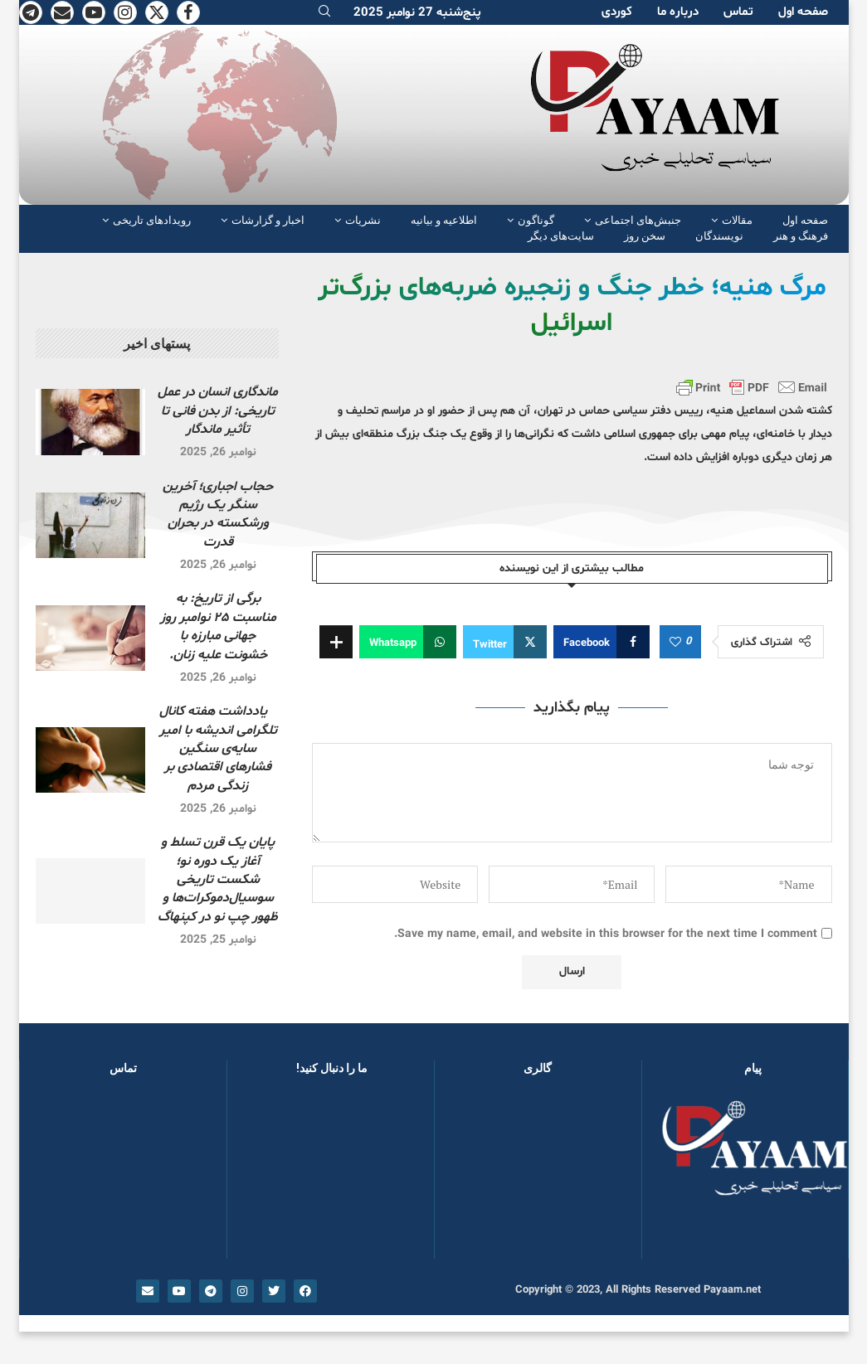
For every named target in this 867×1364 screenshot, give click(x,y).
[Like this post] (675, 642)
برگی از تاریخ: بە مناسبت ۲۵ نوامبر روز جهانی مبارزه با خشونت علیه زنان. (218, 626)
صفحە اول (803, 12)
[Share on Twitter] (505, 641)
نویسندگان (719, 236)
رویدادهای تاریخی (152, 220)
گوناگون (536, 220)
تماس (738, 12)
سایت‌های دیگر (561, 236)
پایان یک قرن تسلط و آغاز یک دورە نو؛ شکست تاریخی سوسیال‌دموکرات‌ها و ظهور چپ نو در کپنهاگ (218, 879)
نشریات (363, 220)
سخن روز (644, 236)
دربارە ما (678, 12)
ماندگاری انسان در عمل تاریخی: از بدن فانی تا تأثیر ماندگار (218, 411)
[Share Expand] (336, 641)
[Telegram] (30, 12)
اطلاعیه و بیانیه (444, 220)
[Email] (62, 12)
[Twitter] (156, 12)
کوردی (617, 12)
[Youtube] (93, 12)
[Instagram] (125, 12)
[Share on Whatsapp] (407, 641)
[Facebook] (188, 12)
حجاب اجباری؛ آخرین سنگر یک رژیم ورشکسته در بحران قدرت (218, 514)
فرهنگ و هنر (800, 236)
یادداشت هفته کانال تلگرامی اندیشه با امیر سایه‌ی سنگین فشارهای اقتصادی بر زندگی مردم (218, 748)
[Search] (324, 13)
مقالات (737, 220)
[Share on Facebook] (601, 641)
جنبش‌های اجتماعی (638, 220)
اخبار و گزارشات (267, 220)
